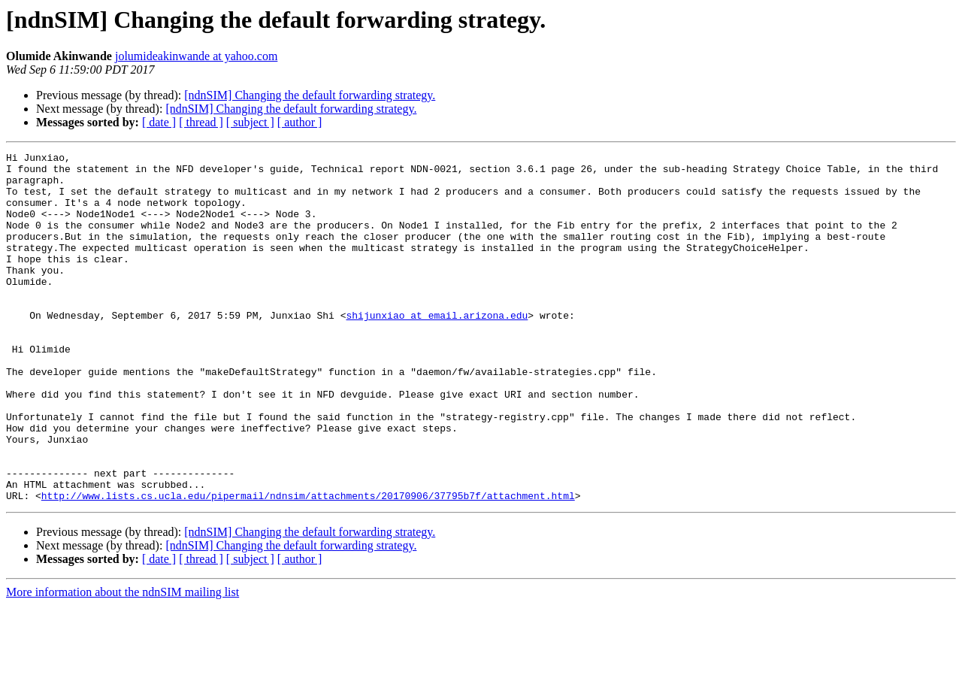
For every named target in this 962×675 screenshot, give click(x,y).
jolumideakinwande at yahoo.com (196, 56)
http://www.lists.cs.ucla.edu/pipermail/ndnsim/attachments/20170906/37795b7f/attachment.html (308, 565)
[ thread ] (201, 122)
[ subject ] (250, 122)
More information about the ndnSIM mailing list (122, 661)
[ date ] (159, 122)
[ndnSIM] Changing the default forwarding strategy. (309, 95)
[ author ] (299, 122)
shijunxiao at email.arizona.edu (437, 349)
